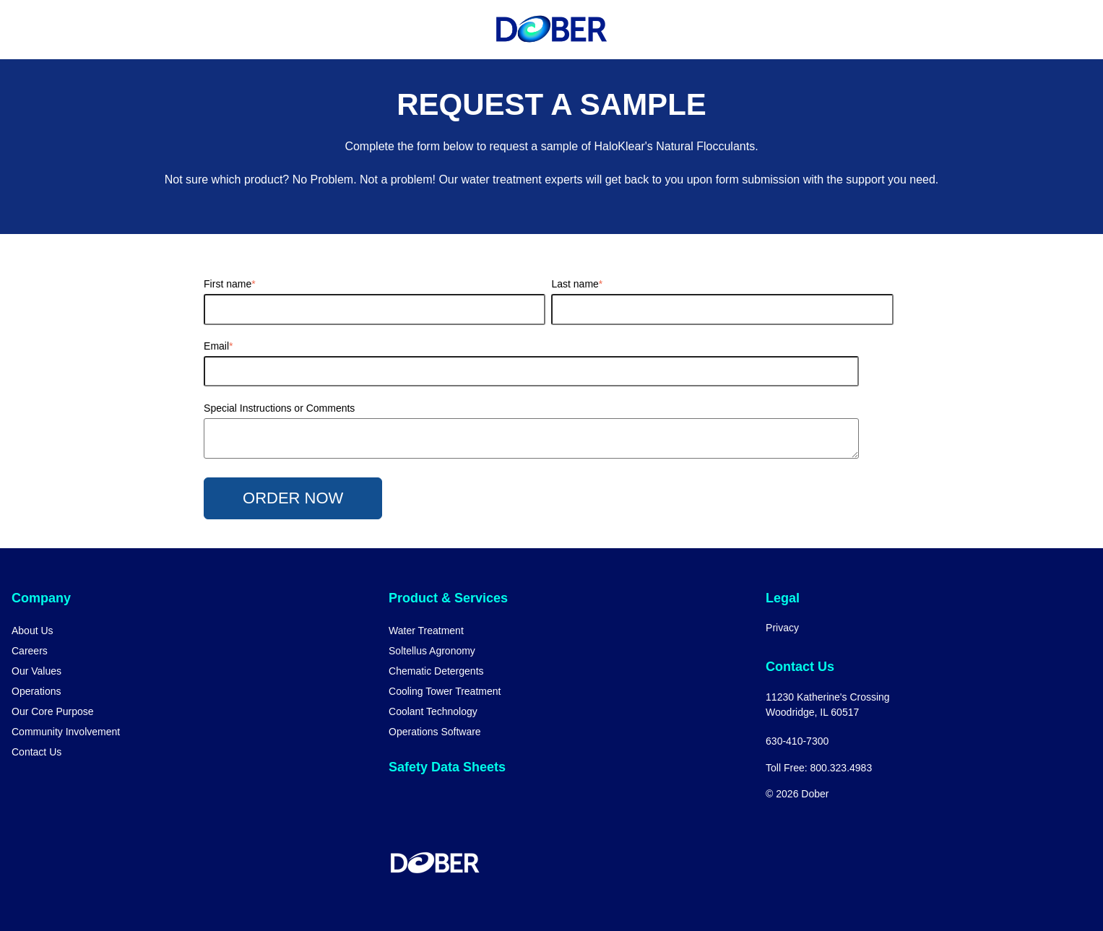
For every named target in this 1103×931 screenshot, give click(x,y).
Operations (36, 691)
